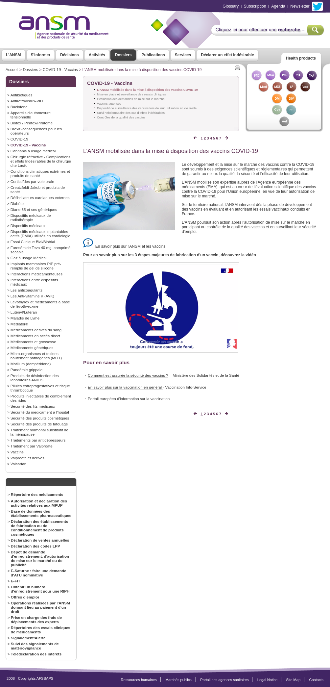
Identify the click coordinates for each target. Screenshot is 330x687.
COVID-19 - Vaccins (60, 69)
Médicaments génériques (32, 347)
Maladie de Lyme (25, 318)
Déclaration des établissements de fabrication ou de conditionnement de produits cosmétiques (39, 527)
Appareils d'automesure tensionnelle (31, 115)
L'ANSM (13, 55)
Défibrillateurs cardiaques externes (40, 197)
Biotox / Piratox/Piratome (32, 123)
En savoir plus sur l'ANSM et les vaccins (130, 246)
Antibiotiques (22, 95)
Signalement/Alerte (28, 638)
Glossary (231, 6)
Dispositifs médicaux (28, 225)
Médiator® (19, 324)
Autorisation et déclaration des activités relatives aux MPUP (39, 503)
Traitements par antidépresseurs (38, 440)
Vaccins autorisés (109, 103)
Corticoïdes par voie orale (32, 181)
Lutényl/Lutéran (24, 312)
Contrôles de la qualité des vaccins (121, 117)
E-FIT (15, 581)
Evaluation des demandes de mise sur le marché (131, 99)
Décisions (69, 55)
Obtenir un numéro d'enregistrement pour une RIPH (40, 589)
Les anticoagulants (26, 290)
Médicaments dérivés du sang (36, 330)
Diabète (17, 203)
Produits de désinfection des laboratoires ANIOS (35, 377)
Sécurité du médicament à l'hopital (40, 412)
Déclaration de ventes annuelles (40, 540)
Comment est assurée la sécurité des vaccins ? (128, 375)
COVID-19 (19, 139)
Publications (153, 55)
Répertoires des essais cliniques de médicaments (40, 629)
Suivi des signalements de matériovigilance (35, 646)
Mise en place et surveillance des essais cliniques (131, 94)
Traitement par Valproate (32, 446)
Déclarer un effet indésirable (227, 55)
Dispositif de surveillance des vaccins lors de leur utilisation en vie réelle (147, 108)
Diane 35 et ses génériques (34, 209)
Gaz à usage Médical (29, 258)
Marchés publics (178, 680)
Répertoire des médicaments (37, 494)
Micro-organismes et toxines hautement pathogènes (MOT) (36, 355)
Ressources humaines (139, 680)
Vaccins (17, 452)
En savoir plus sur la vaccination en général (125, 387)
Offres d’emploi (25, 597)
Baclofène (19, 107)
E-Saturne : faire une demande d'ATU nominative (38, 573)
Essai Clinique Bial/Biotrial (33, 242)
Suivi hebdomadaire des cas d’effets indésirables (131, 112)
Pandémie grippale (26, 370)
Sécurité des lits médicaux (33, 406)
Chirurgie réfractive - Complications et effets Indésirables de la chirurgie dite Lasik (41, 161)
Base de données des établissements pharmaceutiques (41, 513)
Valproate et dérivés (27, 458)
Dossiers (123, 55)
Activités (97, 55)
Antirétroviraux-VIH (27, 101)
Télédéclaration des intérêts (36, 654)
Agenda (278, 6)
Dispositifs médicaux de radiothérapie (31, 217)
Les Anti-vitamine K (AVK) (32, 296)
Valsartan (18, 464)
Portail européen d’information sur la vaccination (129, 398)
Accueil (12, 69)
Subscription (255, 6)
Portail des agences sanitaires (224, 680)
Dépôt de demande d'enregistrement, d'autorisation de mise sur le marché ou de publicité (40, 558)
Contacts (316, 680)
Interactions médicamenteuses (36, 274)
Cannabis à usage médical (33, 151)
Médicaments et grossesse (33, 342)
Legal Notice (267, 680)
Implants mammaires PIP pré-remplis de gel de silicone (36, 266)
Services (183, 55)
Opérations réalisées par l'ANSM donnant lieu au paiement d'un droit (40, 607)
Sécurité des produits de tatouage (39, 424)
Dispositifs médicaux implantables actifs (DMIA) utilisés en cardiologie (40, 233)
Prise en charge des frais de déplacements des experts (36, 619)
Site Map (293, 680)
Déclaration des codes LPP (35, 546)
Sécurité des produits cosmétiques (40, 418)
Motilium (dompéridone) (31, 364)
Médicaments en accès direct (35, 336)
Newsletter (299, 6)
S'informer (41, 55)
